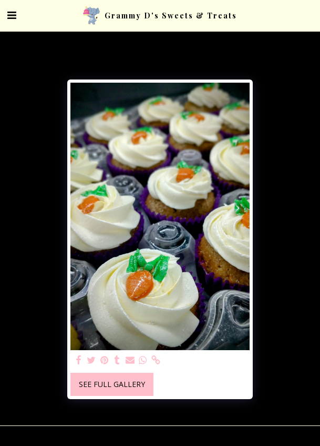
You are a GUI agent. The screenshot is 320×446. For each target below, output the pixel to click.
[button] (11, 15)
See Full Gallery (112, 384)
